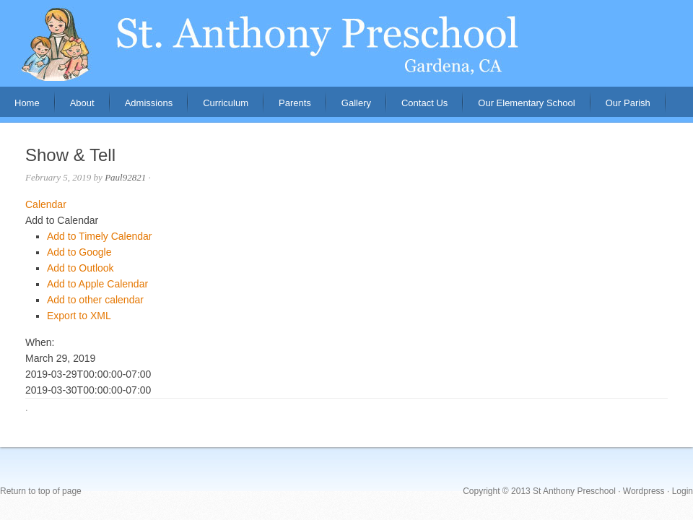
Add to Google (79, 252)
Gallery (356, 103)
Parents (287, 107)
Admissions (141, 107)
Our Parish (628, 103)
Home (27, 103)
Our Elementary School (526, 103)
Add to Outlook (80, 268)
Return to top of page (41, 491)
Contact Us (424, 103)
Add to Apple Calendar (97, 284)
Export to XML (79, 315)
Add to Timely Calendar (99, 236)
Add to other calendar (95, 300)
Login (682, 491)
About (75, 107)
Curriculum (225, 103)
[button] (61, 220)
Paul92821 (125, 177)
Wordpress (644, 491)
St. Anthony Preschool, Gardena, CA (346, 43)
